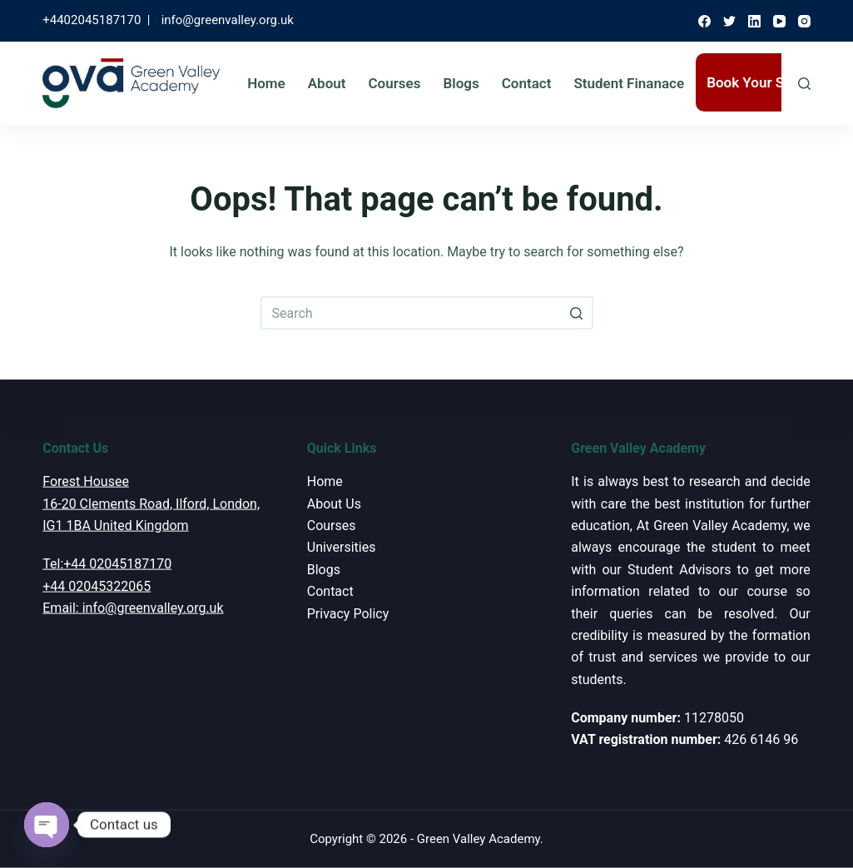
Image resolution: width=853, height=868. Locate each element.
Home (266, 83)
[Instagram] (804, 21)
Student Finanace (628, 83)
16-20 (59, 503)
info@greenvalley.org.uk (227, 19)
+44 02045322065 (96, 585)
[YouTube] (779, 21)
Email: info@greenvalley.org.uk (132, 608)
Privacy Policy (348, 613)
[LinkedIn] (754, 21)
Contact (527, 83)
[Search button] (576, 313)
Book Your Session (766, 82)
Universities (341, 547)
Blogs (461, 83)
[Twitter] (729, 21)
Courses (394, 83)
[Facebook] (704, 21)
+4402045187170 (91, 19)
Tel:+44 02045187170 (106, 564)
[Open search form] (804, 83)
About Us (334, 503)
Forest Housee (85, 481)
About (327, 83)
